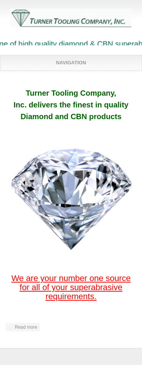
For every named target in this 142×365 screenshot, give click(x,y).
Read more (27, 326)
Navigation (71, 62)
